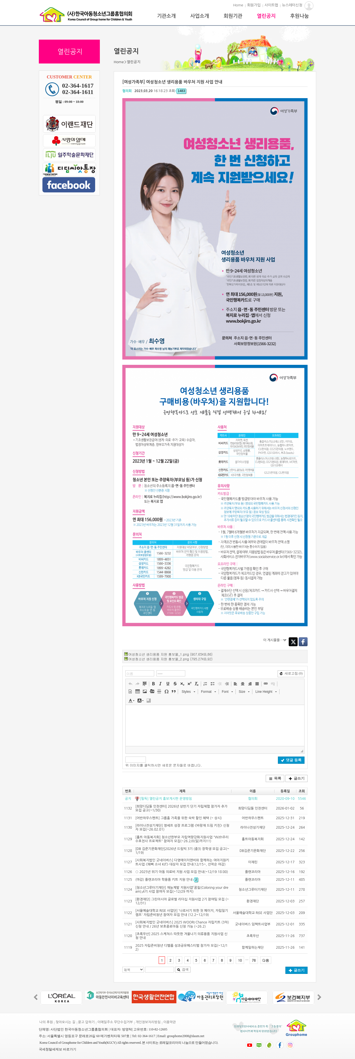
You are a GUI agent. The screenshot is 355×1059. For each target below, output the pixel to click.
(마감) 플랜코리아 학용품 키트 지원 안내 (166, 879)
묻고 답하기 (86, 1022)
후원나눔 (299, 16)
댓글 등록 (291, 760)
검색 (183, 969)
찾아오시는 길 (65, 1022)
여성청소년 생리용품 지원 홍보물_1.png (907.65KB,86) (170, 654)
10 (240, 960)
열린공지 (266, 16)
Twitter (293, 641)
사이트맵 (271, 5)
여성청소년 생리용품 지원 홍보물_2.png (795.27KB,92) (170, 658)
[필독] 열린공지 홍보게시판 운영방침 (166, 798)
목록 (275, 778)
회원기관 (233, 16)
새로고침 (291, 673)
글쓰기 (297, 778)
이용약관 (169, 1022)
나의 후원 (46, 1022)
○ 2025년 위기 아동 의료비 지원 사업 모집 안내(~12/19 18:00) (181, 872)
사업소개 (199, 16)
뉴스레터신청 (292, 5)
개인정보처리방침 (148, 1022)
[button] (130, 683)
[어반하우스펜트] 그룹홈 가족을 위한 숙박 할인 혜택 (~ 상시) (178, 818)
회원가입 (254, 5)
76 (254, 960)
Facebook (303, 641)
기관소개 (166, 16)
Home (238, 5)
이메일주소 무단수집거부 (115, 1022)
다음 (265, 960)
